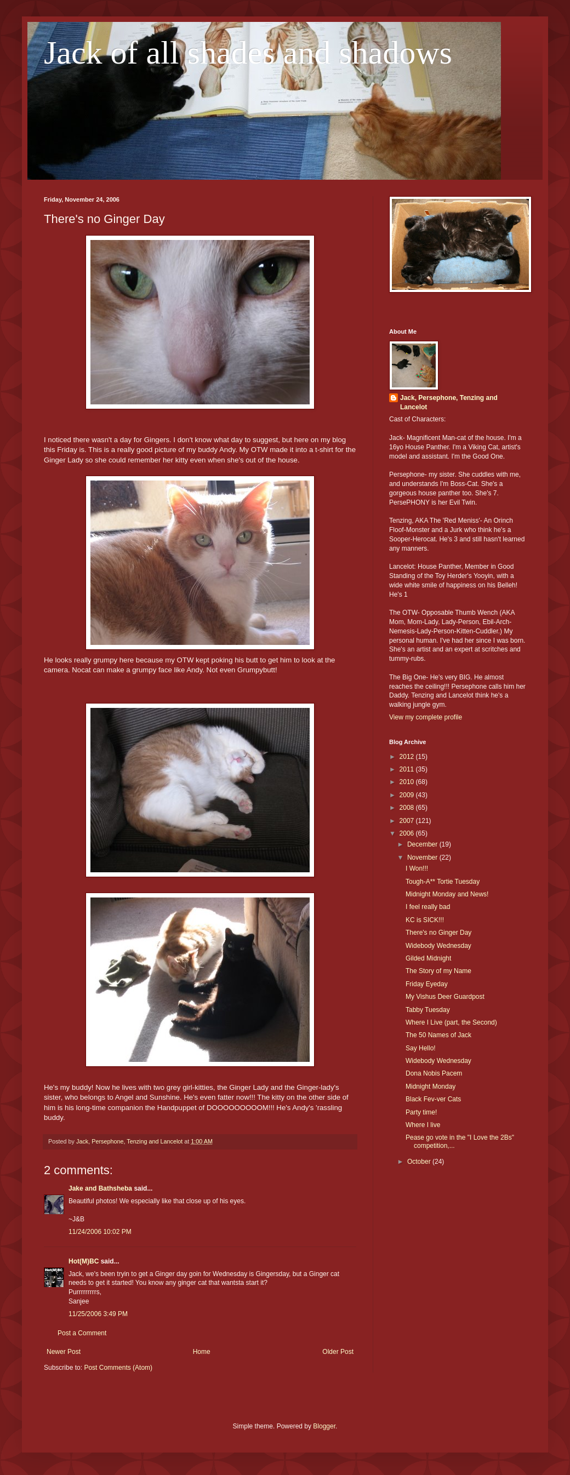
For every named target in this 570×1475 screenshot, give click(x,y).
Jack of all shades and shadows (248, 53)
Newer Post (64, 1352)
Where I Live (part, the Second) (451, 1022)
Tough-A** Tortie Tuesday (443, 881)
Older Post (338, 1352)
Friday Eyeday (427, 984)
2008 (408, 807)
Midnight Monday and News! (447, 894)
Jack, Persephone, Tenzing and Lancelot (449, 402)
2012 (408, 757)
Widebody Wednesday (438, 946)
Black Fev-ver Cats (433, 1099)
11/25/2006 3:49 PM (98, 1314)
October (419, 1161)
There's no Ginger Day (438, 932)
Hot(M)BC (84, 1261)
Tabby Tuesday (428, 1010)
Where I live (423, 1125)
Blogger (324, 1426)
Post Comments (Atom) (118, 1367)
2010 (408, 782)
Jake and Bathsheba (100, 1188)
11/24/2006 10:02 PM (100, 1232)
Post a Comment (82, 1333)
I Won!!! (417, 868)
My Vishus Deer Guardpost (445, 997)
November (423, 857)
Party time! (421, 1112)
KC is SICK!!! (425, 920)
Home (201, 1352)
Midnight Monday (430, 1086)
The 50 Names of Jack (438, 1035)
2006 (408, 833)
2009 (408, 795)
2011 (408, 769)
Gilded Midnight (428, 958)
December (423, 844)
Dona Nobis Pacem (434, 1073)
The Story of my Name (438, 971)
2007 (408, 821)
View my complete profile (425, 717)
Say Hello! (421, 1048)
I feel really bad (428, 907)
